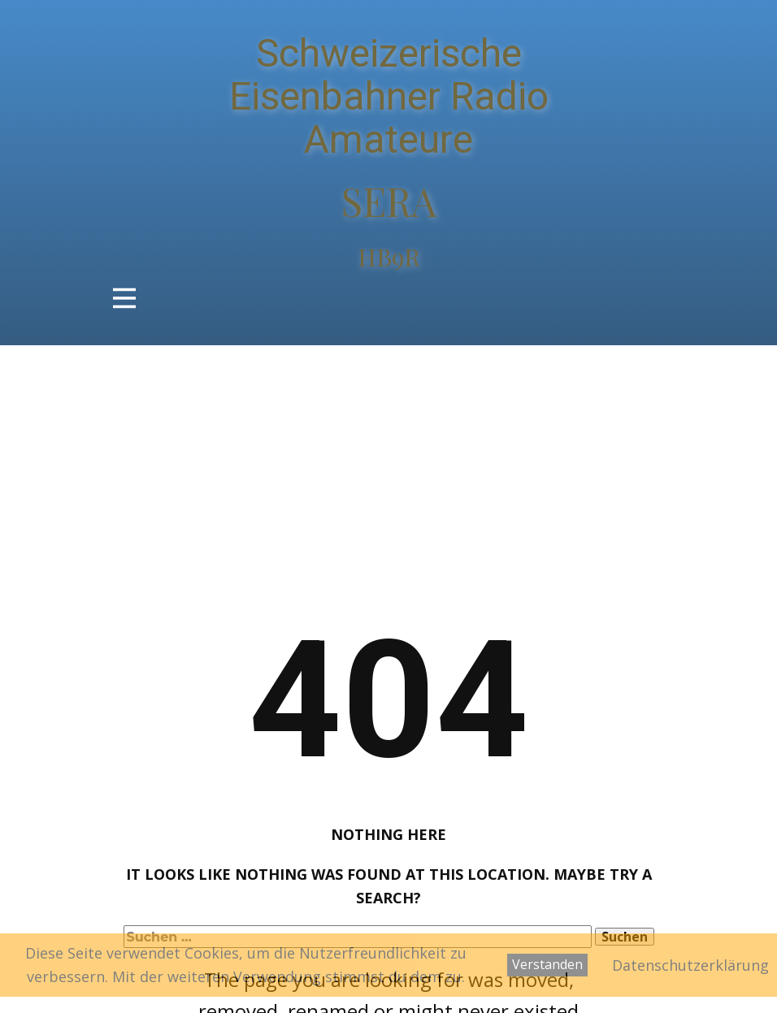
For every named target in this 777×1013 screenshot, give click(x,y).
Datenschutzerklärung (690, 965)
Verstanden (547, 964)
